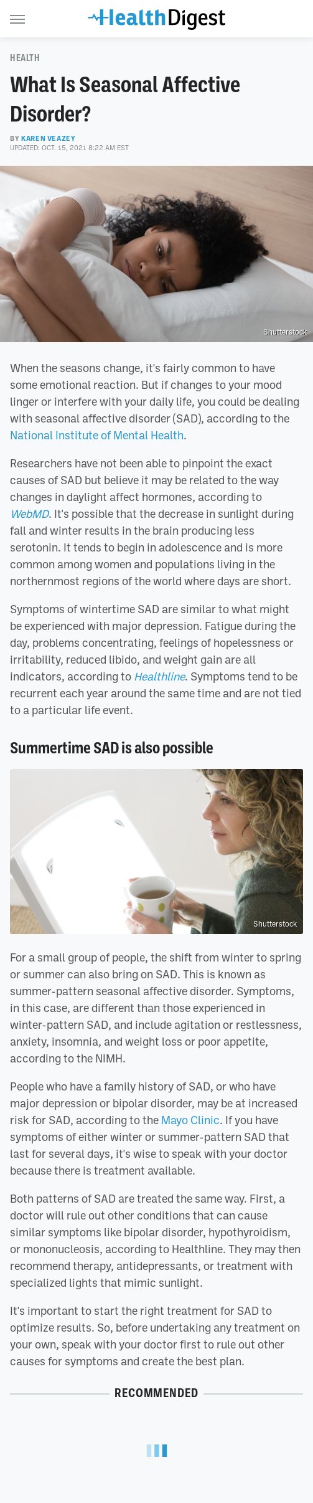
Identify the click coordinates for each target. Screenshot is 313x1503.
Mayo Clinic (190, 1120)
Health (25, 58)
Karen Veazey (48, 138)
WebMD (29, 513)
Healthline (159, 676)
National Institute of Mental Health (97, 435)
